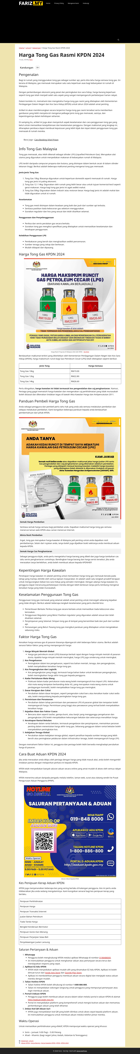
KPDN (58, 1043)
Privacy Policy (59, 3)
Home (48, 3)
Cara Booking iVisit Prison (46, 139)
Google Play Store (73, 972)
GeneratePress (82, 1051)
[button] (118, 40)
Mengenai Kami (73, 3)
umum (28, 48)
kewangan (37, 48)
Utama (21, 48)
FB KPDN (86, 352)
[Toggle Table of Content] (36, 67)
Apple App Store (52, 972)
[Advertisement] (70, 22)
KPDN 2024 (65, 1043)
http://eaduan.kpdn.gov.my (41, 999)
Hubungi (86, 3)
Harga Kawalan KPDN (48, 1043)
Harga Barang (35, 1043)
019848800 (104, 957)
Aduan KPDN (25, 1043)
